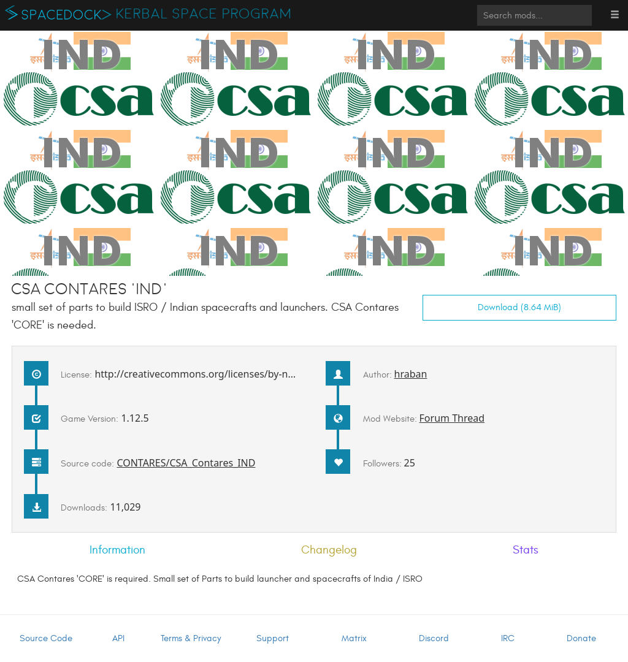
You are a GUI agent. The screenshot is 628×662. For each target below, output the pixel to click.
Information (117, 550)
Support (272, 638)
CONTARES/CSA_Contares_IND (186, 463)
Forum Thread (452, 418)
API (118, 638)
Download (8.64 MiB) (519, 307)
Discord (434, 638)
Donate (581, 638)
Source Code (46, 638)
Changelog (329, 550)
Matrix (354, 638)
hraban (410, 374)
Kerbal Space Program (204, 14)
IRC (508, 638)
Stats (525, 550)
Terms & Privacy (191, 638)
